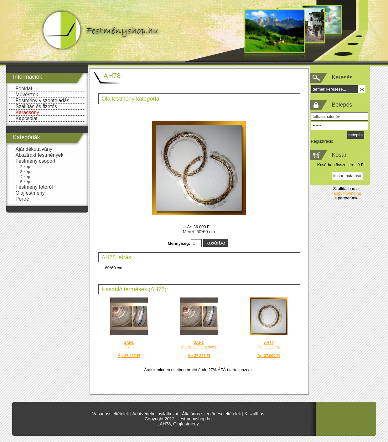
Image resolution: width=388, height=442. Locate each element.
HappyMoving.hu (346, 193)
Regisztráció (322, 141)
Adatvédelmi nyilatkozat (155, 413)
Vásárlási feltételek (110, 413)
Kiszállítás (254, 413)
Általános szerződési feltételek (211, 413)
